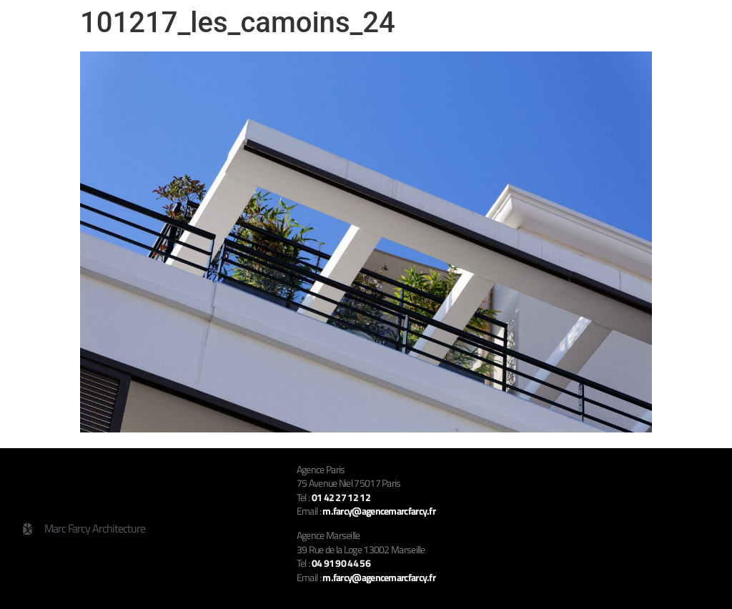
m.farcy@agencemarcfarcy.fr (378, 577)
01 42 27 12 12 (341, 497)
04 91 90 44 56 (341, 562)
